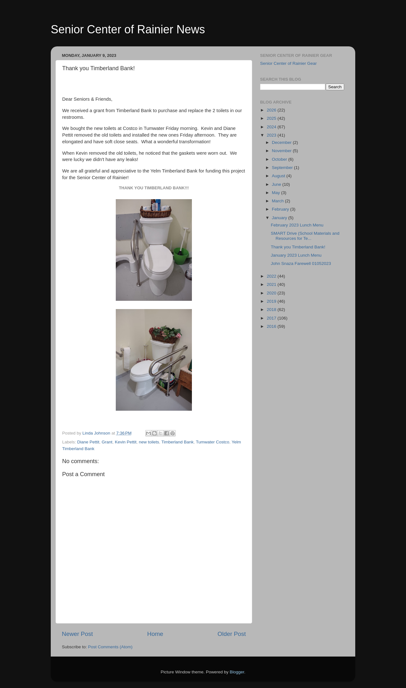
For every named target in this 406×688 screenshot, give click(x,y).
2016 (272, 326)
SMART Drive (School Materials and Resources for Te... (305, 236)
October (280, 159)
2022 (272, 276)
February (281, 209)
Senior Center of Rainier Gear (288, 63)
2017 (272, 318)
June (277, 184)
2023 (272, 135)
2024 (272, 127)
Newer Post (77, 634)
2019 (272, 301)
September (283, 167)
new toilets (149, 442)
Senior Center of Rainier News (128, 29)
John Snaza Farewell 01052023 (301, 263)
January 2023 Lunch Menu (296, 255)
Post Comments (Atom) (110, 646)
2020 (272, 293)
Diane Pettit (88, 442)
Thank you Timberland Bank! (298, 247)
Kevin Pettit (125, 442)
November (282, 150)
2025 (272, 118)
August (279, 175)
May (276, 192)
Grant (107, 442)
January (280, 217)
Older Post (232, 634)
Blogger (237, 672)
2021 (272, 284)
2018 (272, 309)
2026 (272, 110)
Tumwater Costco (212, 442)
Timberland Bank (177, 442)
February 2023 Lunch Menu (297, 225)
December (282, 142)
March (278, 201)
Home (155, 634)
